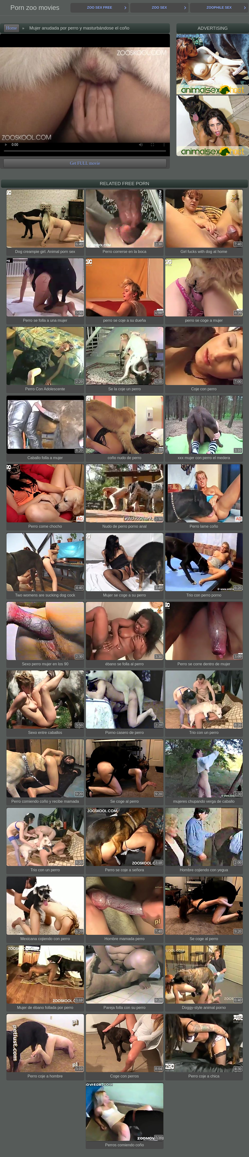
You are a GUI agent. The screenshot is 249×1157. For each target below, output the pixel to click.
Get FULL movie (85, 163)
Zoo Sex (159, 7)
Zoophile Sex (219, 7)
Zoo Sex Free (99, 7)
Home (11, 28)
